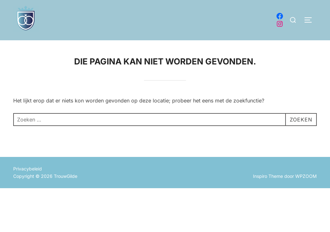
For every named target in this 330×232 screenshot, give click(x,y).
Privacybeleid (27, 168)
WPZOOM (306, 176)
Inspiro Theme (268, 176)
